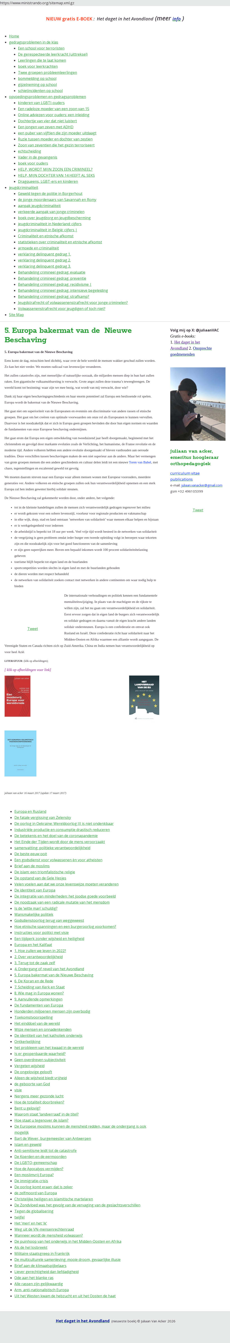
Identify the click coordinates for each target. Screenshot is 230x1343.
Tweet (198, 510)
